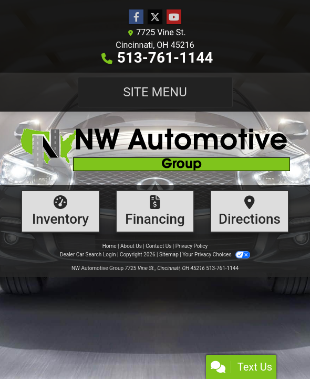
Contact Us (158, 246)
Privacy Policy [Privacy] (191, 246)
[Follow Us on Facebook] (136, 17)
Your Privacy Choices (216, 254)
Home (109, 246)
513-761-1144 (165, 57)
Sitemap (169, 254)
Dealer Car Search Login (88, 254)
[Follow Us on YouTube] (174, 17)
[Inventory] (60, 211)
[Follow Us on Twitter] (155, 17)
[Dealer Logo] (155, 148)
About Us (131, 246)
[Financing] (155, 211)
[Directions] (249, 211)
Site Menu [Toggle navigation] (155, 92)
